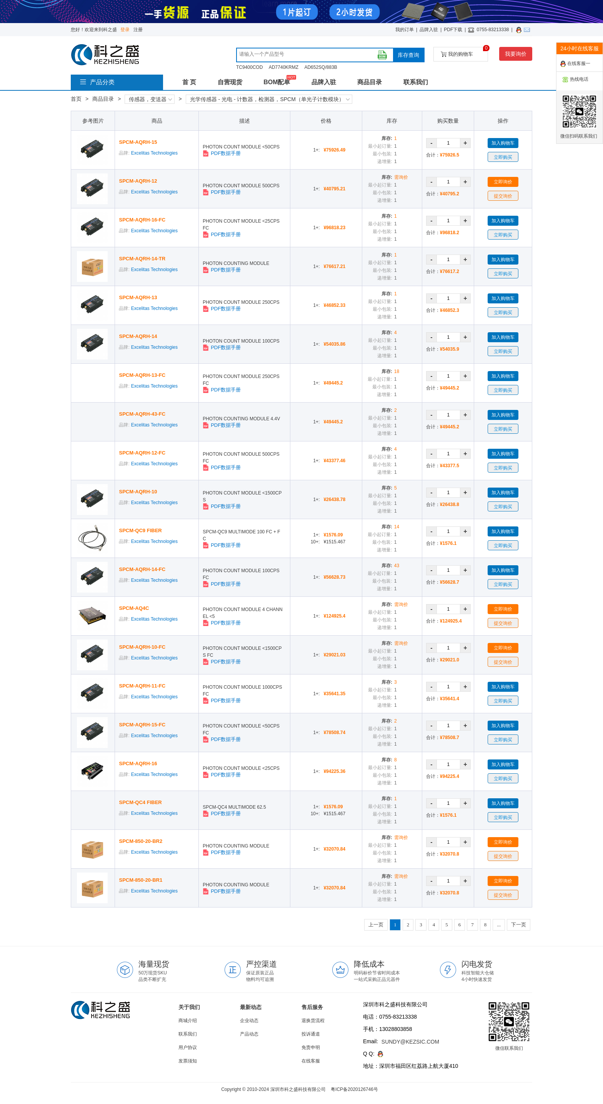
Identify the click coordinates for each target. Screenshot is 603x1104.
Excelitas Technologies (154, 153)
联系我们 (415, 82)
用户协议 (187, 1047)
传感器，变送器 (150, 99)
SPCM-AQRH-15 (138, 142)
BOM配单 (276, 82)
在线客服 (311, 1061)
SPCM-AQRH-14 (138, 336)
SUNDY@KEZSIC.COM (410, 1042)
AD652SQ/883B (320, 67)
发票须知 (187, 1061)
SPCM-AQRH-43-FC (142, 414)
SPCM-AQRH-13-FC (142, 375)
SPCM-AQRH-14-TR (142, 258)
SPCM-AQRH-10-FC (142, 647)
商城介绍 (187, 1020)
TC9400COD (249, 67)
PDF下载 (453, 29)
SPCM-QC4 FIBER (140, 802)
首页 (76, 99)
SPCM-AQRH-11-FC (142, 686)
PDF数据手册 (222, 153)
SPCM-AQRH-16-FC (142, 220)
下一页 (518, 924)
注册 (138, 29)
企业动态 (249, 1020)
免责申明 (311, 1047)
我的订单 (404, 29)
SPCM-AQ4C (134, 608)
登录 (125, 29)
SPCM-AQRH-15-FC (142, 725)
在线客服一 (575, 64)
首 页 (189, 82)
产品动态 (249, 1034)
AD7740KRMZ (283, 67)
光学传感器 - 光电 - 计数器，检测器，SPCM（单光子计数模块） (270, 99)
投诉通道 (311, 1034)
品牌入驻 (429, 29)
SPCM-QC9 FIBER (140, 530)
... (499, 924)
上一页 (375, 924)
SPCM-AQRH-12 (138, 181)
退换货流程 (313, 1020)
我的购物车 (464, 52)
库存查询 (408, 55)
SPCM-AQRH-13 (138, 297)
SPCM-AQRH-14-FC (142, 569)
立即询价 (503, 182)
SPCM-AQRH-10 (138, 492)
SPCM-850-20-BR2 (140, 841)
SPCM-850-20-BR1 (140, 880)
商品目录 (369, 82)
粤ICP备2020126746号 (354, 1089)
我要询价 (515, 54)
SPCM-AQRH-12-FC (142, 453)
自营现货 (230, 82)
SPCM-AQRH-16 (138, 763)
